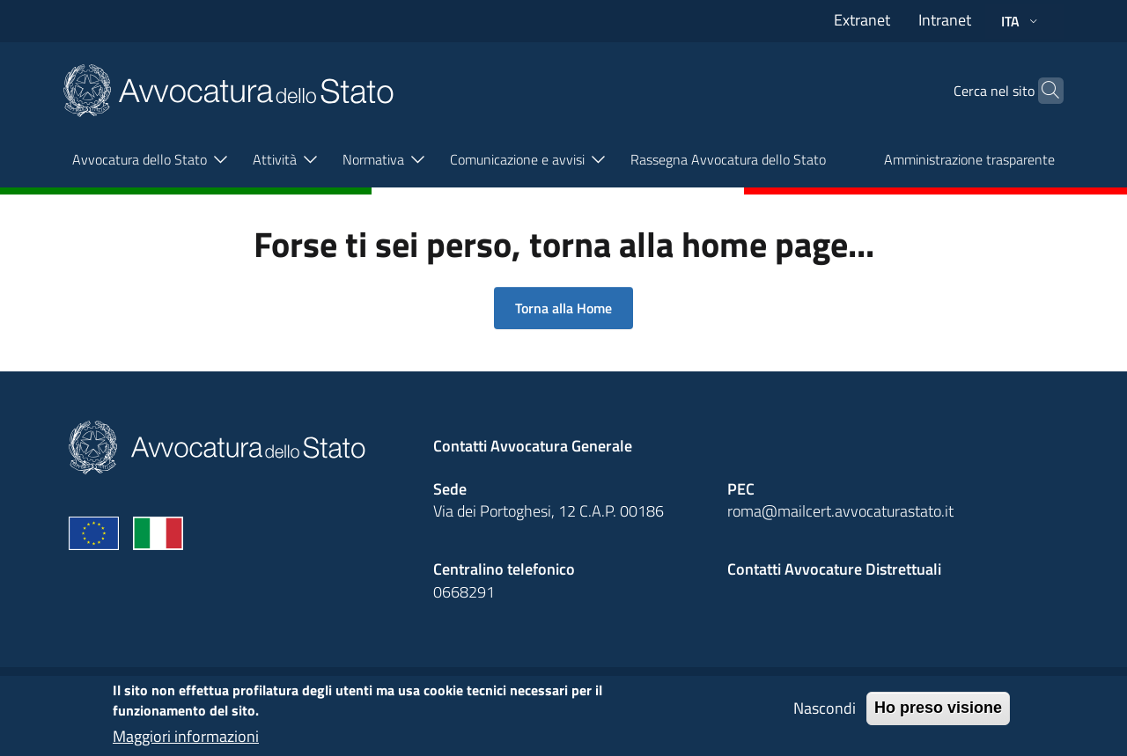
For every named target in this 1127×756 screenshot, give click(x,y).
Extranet (862, 20)
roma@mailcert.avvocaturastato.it (840, 511)
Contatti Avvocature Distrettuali (834, 569)
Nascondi (824, 715)
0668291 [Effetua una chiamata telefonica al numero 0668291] (464, 592)
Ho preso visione (938, 714)
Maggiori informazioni (186, 743)
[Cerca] (1042, 91)
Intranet (944, 20)
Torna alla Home (563, 308)
